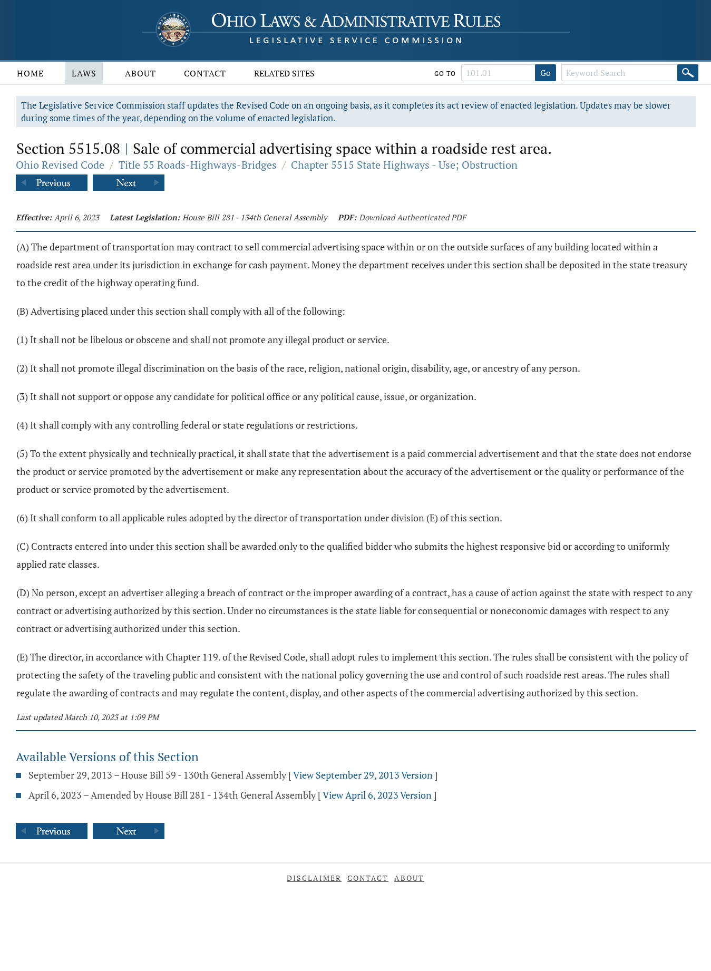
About (140, 73)
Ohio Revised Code (60, 165)
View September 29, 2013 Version (363, 775)
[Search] (687, 72)
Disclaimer (314, 878)
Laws (84, 73)
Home (30, 73)
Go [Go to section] (545, 73)
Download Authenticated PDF (412, 217)
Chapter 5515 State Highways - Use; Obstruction (404, 165)
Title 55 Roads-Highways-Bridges (198, 165)
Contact (205, 73)
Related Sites (284, 73)
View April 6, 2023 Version (377, 795)
